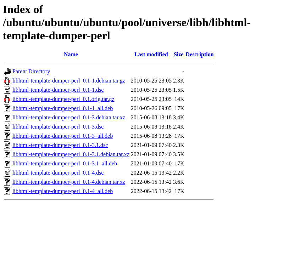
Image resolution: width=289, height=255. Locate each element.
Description (199, 54)
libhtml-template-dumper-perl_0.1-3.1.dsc (60, 145)
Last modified (151, 54)
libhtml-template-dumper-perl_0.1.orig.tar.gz (63, 99)
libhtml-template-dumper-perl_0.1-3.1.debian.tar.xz (70, 154)
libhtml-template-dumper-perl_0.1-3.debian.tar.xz (68, 117)
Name (71, 54)
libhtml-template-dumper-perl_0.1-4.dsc (58, 173)
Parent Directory (31, 71)
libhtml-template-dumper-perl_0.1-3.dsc (58, 127)
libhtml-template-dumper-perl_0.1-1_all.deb (62, 108)
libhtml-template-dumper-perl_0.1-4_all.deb (62, 191)
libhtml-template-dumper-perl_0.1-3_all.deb (62, 136)
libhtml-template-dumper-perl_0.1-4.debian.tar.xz (68, 182)
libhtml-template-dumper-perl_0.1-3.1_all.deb (64, 163)
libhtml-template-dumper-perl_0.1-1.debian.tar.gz (68, 81)
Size (179, 54)
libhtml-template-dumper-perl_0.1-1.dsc (58, 90)
